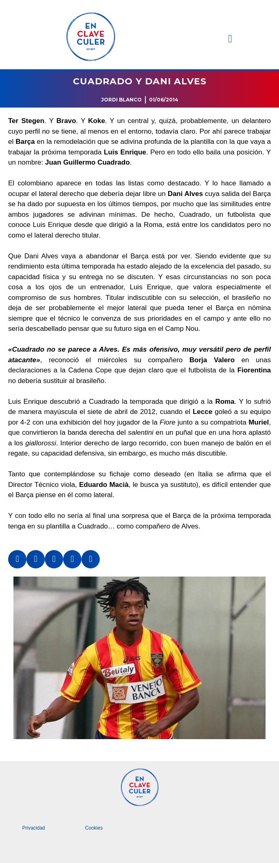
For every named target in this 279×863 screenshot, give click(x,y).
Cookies (94, 828)
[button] (230, 39)
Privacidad (33, 828)
